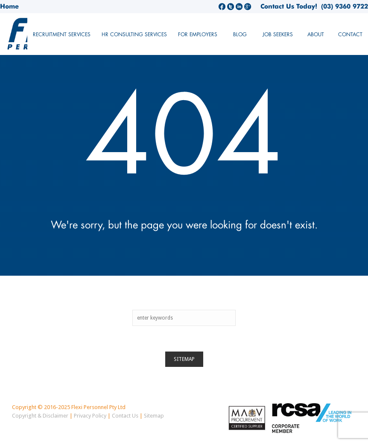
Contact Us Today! (288, 6)
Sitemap (184, 359)
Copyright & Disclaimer (40, 415)
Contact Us (125, 415)
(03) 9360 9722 (342, 6)
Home (9, 6)
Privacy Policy (90, 415)
